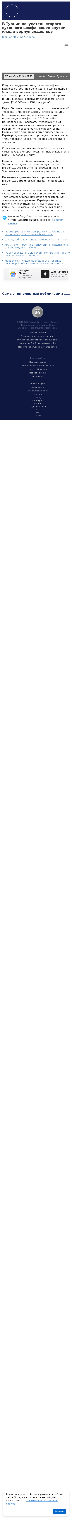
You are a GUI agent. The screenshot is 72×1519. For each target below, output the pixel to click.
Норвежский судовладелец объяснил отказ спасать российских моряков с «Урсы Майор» (34, 262)
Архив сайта (37, 387)
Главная (7, 36)
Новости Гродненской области (38, 365)
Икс (37, 412)
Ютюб (37, 415)
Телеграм (38, 394)
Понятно (59, 1511)
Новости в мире (37, 373)
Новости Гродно (37, 362)
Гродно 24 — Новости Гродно (37, 312)
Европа (30, 36)
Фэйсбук (37, 397)
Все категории (37, 383)
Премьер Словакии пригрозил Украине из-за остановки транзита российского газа (34, 233)
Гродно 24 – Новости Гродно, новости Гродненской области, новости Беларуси (12, 11)
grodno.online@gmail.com (44, 328)
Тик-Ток (37, 403)
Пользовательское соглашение (37, 336)
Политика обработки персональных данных (37, 339)
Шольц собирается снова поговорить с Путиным (36, 239)
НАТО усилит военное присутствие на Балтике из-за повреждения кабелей (37, 246)
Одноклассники (37, 406)
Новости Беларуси (37, 369)
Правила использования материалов (37, 347)
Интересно (37, 376)
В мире (18, 36)
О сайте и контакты (37, 332)
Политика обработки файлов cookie (37, 343)
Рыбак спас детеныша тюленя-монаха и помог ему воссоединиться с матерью (37, 254)
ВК (37, 409)
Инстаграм (37, 400)
